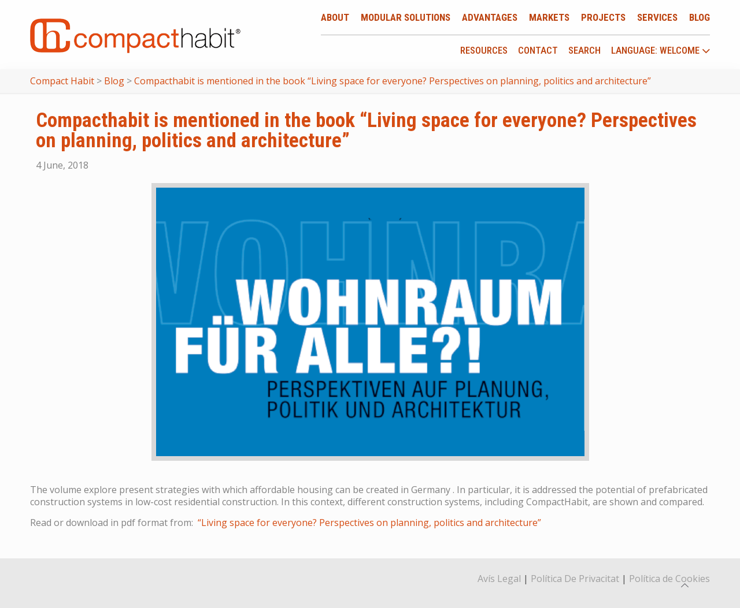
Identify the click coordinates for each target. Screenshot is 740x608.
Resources (484, 50)
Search (584, 50)
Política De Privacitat (575, 578)
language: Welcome (661, 51)
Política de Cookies (669, 578)
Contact (538, 50)
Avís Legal (499, 578)
